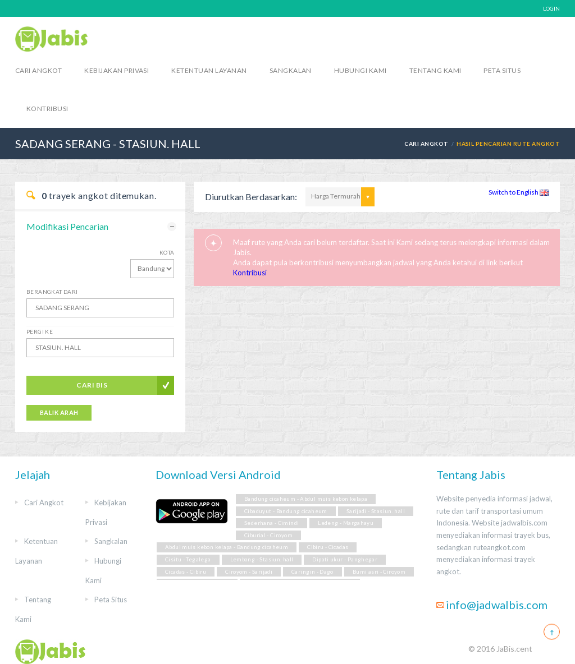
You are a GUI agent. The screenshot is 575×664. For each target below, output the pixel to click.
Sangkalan (291, 70)
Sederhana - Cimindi (271, 523)
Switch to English (519, 192)
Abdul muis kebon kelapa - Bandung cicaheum (226, 547)
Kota (167, 252)
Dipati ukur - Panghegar (344, 559)
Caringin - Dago (312, 572)
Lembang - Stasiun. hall (262, 559)
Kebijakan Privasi (116, 70)
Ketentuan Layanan (209, 70)
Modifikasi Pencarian (67, 226)
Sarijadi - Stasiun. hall (375, 511)
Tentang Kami (435, 70)
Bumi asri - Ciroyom (379, 572)
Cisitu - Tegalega (188, 559)
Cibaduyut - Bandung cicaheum (285, 511)
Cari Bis (91, 385)
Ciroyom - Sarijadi (248, 572)
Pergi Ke (39, 331)
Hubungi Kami (360, 70)
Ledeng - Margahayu (345, 523)
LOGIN (551, 8)
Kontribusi (47, 108)
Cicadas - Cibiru (185, 572)
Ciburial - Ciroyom (268, 535)
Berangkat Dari (52, 291)
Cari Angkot (38, 70)
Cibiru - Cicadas (327, 547)
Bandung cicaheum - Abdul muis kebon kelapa (305, 499)
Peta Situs (502, 70)
